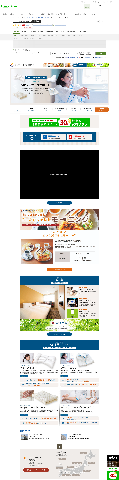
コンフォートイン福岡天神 (27, 21)
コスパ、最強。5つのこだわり (51, 35)
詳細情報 (40, 38)
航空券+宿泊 (70, 57)
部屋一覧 (40, 31)
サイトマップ (91, 2)
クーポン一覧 (82, 31)
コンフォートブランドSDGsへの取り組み (24, 38)
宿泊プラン (18, 50)
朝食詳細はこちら (59, 269)
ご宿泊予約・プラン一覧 (35, 470)
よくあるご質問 (66, 35)
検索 (101, 53)
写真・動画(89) (49, 31)
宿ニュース (24, 31)
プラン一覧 (33, 31)
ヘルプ (76, 2)
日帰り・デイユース (30, 50)
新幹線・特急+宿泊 (98, 57)
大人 (63, 53)
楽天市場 (106, 2)
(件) (28, 24)
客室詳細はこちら (59, 334)
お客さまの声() (71, 31)
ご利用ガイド (83, 2)
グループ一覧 (76, 35)
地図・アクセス (60, 31)
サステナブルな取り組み (60, 25)
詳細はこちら (58, 202)
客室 (38, 35)
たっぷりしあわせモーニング (26, 35)
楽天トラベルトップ (17, 17)
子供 (67, 53)
